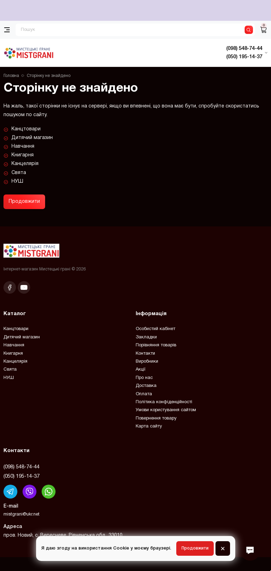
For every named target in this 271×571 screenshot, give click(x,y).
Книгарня (22, 155)
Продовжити (24, 201)
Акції (140, 369)
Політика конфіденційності (164, 402)
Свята (18, 173)
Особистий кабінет (155, 329)
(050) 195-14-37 (21, 476)
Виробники (147, 362)
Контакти (145, 354)
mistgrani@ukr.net (21, 514)
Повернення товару (156, 418)
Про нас (144, 378)
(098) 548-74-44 (21, 467)
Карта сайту (149, 426)
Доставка (146, 386)
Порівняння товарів (156, 345)
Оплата (144, 394)
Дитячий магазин (32, 138)
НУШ (17, 181)
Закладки (146, 337)
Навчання (22, 146)
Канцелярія (25, 164)
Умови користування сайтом (166, 410)
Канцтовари (26, 129)
